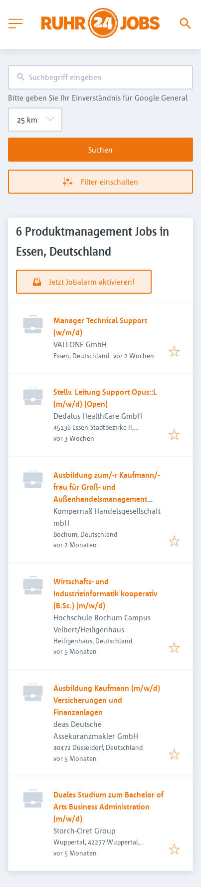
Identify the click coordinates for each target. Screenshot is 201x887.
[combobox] (100, 77)
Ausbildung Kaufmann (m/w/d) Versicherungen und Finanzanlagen (106, 700)
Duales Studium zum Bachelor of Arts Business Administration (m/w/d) (108, 806)
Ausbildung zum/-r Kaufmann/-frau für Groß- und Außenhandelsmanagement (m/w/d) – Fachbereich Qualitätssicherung (106, 499)
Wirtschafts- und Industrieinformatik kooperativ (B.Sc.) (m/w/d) (105, 593)
